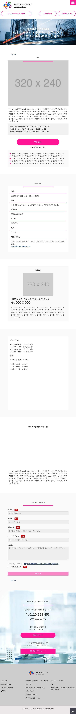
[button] (73, 2)
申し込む (38, 142)
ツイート (13, 54)
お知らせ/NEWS (5, 684)
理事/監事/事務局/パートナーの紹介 (36, 681)
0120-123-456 (39, 614)
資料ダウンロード (39, 651)
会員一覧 (28, 684)
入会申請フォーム (66, 13)
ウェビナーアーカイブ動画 (16, 13)
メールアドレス (13, 536)
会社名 (10, 510)
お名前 (10, 518)
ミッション (4, 681)
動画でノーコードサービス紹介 (35, 687)
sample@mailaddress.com (20, 246)
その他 (10, 545)
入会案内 (3, 691)
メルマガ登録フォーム (32, 698)
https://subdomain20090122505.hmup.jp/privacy (41, 564)
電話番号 (11, 527)
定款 (52, 684)
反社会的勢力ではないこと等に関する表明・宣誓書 (63, 688)
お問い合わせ (47, 13)
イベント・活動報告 (6, 687)
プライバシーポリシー (58, 681)
